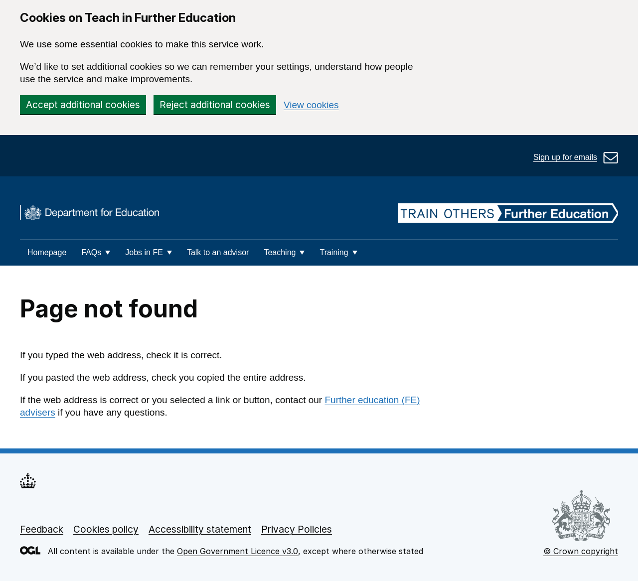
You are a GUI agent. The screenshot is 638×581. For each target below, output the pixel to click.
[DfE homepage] (89, 213)
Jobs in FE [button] (144, 252)
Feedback (41, 529)
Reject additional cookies (215, 105)
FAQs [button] (91, 252)
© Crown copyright (580, 551)
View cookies (311, 105)
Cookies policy (106, 529)
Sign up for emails (565, 157)
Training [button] (333, 252)
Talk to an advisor (218, 252)
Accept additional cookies (83, 105)
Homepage (46, 252)
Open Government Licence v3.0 (237, 551)
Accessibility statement (200, 529)
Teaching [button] (280, 252)
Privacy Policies (296, 529)
